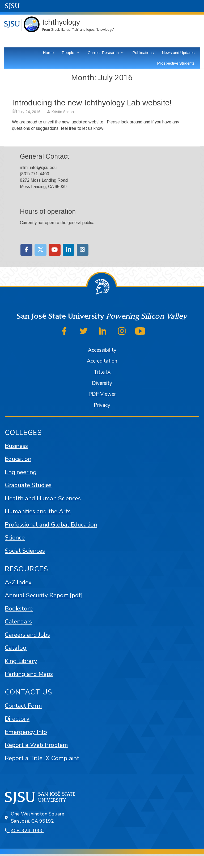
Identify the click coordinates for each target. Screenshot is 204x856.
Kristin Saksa (63, 112)
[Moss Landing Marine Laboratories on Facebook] (26, 250)
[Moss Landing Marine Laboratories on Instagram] (83, 250)
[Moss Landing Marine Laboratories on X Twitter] (40, 250)
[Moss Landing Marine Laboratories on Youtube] (55, 250)
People (68, 52)
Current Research (103, 52)
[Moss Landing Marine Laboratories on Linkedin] (69, 250)
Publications (143, 52)
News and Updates (178, 52)
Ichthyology (61, 22)
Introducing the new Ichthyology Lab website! (92, 102)
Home (48, 52)
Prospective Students (176, 63)
